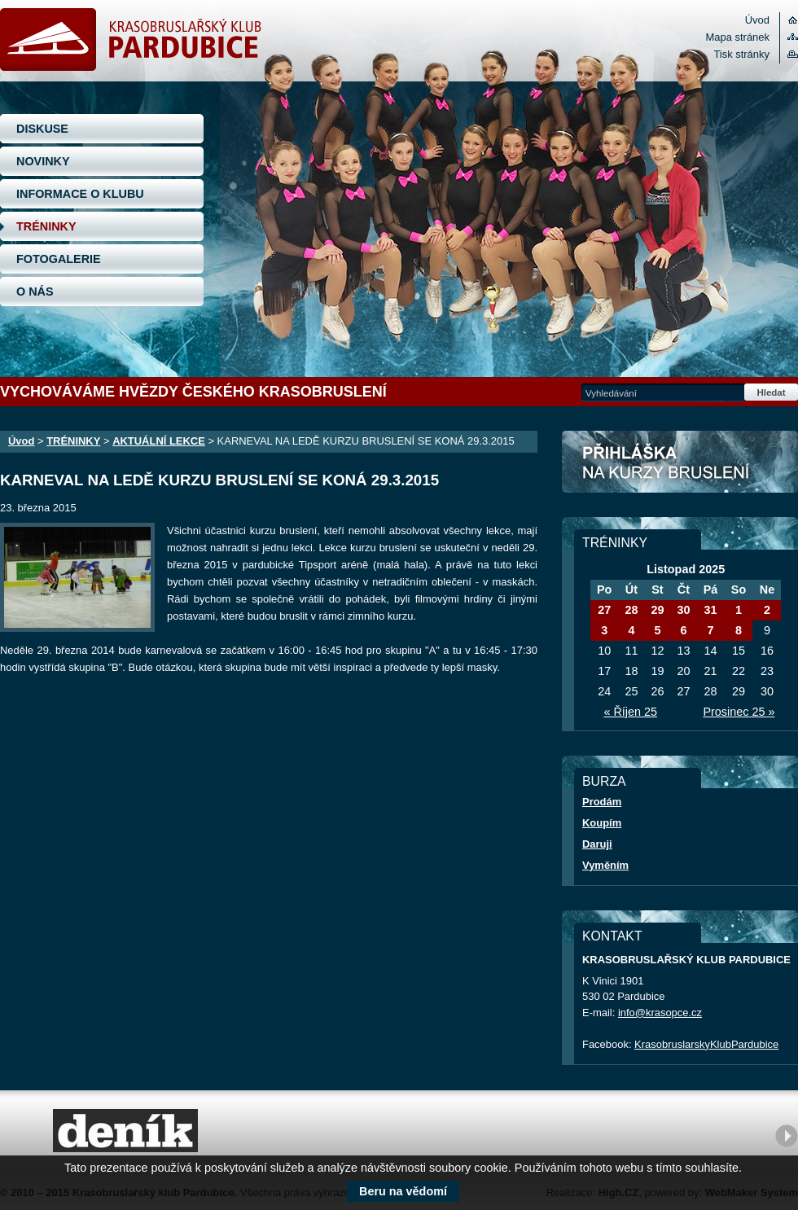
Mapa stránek (738, 37)
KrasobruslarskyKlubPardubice (706, 1044)
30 (683, 609)
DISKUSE (42, 128)
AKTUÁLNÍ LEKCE (158, 441)
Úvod (757, 20)
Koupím (601, 823)
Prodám (601, 802)
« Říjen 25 (630, 711)
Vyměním (605, 865)
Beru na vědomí (403, 1191)
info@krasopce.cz (660, 1012)
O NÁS (35, 291)
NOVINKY (43, 161)
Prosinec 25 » (738, 711)
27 (604, 609)
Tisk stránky (741, 54)
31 (710, 609)
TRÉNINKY (46, 226)
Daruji (597, 844)
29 (657, 609)
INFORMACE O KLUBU (80, 193)
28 (631, 609)
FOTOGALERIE (58, 258)
